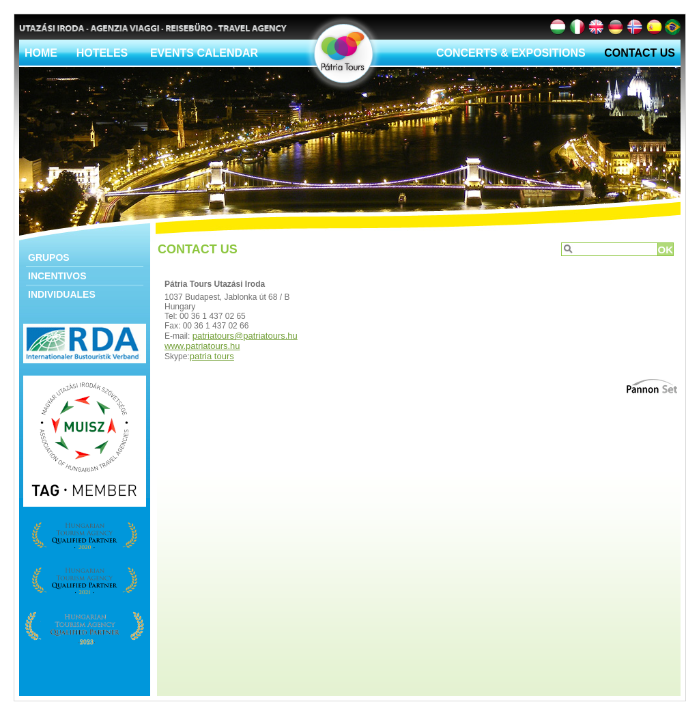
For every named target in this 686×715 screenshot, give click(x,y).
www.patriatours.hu (202, 346)
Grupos (49, 257)
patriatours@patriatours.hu (245, 336)
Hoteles (102, 53)
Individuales (62, 294)
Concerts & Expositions (511, 53)
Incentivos (57, 275)
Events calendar (204, 53)
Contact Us (639, 53)
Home (41, 53)
